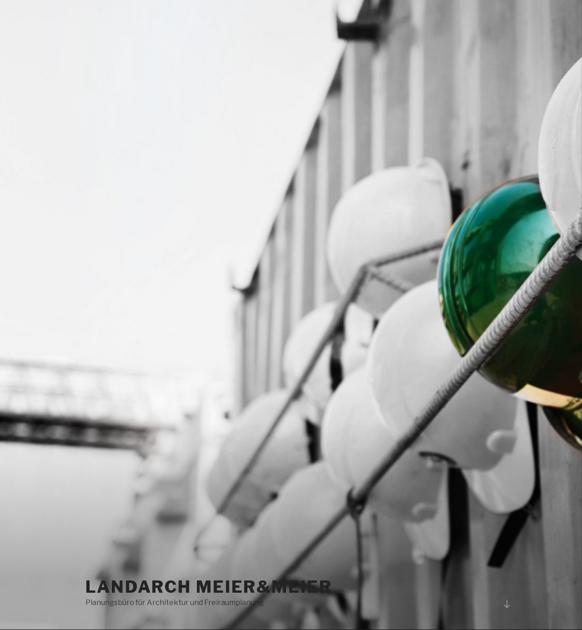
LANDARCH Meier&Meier (208, 587)
